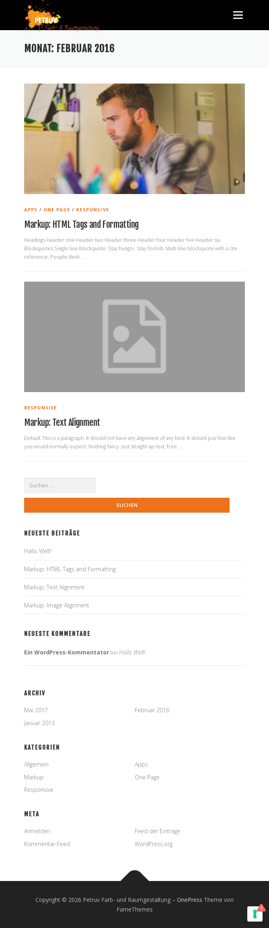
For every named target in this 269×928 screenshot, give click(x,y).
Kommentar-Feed (47, 844)
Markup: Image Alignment (56, 605)
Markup (34, 777)
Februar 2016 (152, 710)
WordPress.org (153, 844)
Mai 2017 (36, 710)
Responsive (92, 209)
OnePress (189, 899)
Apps (31, 209)
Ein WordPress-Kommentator (66, 652)
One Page (56, 209)
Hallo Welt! (37, 551)
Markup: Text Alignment (62, 422)
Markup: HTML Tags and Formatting (81, 224)
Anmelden (37, 831)
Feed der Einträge (158, 831)
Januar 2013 (39, 723)
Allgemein (36, 764)
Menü (237, 15)
